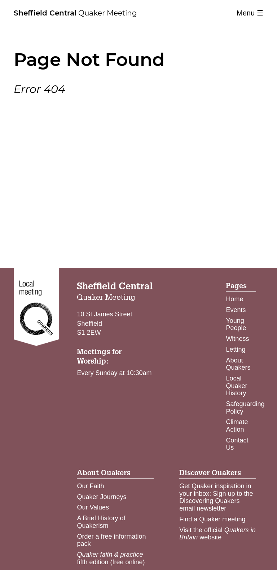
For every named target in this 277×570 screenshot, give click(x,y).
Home (234, 299)
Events (236, 309)
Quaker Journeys (101, 496)
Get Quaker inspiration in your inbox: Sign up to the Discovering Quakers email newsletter (216, 497)
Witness (237, 338)
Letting (235, 349)
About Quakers (238, 364)
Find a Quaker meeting (212, 519)
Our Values (93, 507)
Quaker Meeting (75, 13)
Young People (236, 324)
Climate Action (237, 425)
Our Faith (90, 486)
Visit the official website (217, 533)
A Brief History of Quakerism (101, 522)
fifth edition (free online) (111, 558)
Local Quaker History (236, 386)
